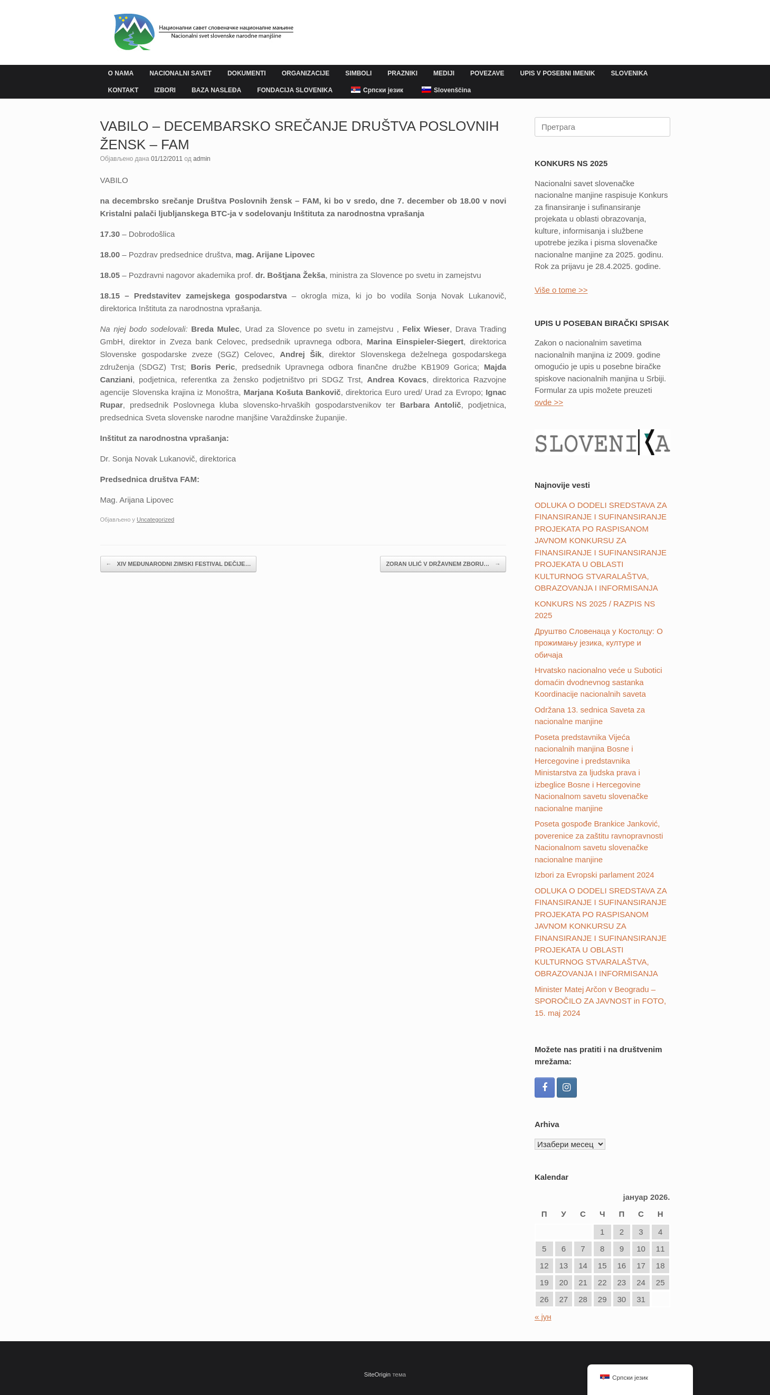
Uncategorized (155, 519)
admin (202, 158)
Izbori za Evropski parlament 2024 (594, 874)
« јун (543, 1316)
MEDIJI (443, 73)
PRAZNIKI (402, 73)
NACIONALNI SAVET (180, 73)
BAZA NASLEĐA (216, 90)
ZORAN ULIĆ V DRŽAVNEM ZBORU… (443, 564)
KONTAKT (123, 90)
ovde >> (549, 402)
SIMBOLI (358, 73)
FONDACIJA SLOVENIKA (294, 90)
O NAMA (121, 73)
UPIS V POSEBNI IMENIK (557, 73)
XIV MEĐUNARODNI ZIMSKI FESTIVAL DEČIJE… (178, 564)
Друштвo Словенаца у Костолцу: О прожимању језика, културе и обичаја (599, 643)
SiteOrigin (377, 1374)
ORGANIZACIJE (306, 73)
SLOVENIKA (629, 73)
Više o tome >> (561, 289)
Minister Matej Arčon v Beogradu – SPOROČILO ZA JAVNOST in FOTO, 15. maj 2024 (600, 1001)
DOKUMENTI (246, 73)
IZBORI (165, 90)
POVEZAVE (487, 73)
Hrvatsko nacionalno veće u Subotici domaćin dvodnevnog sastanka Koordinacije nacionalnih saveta (598, 682)
